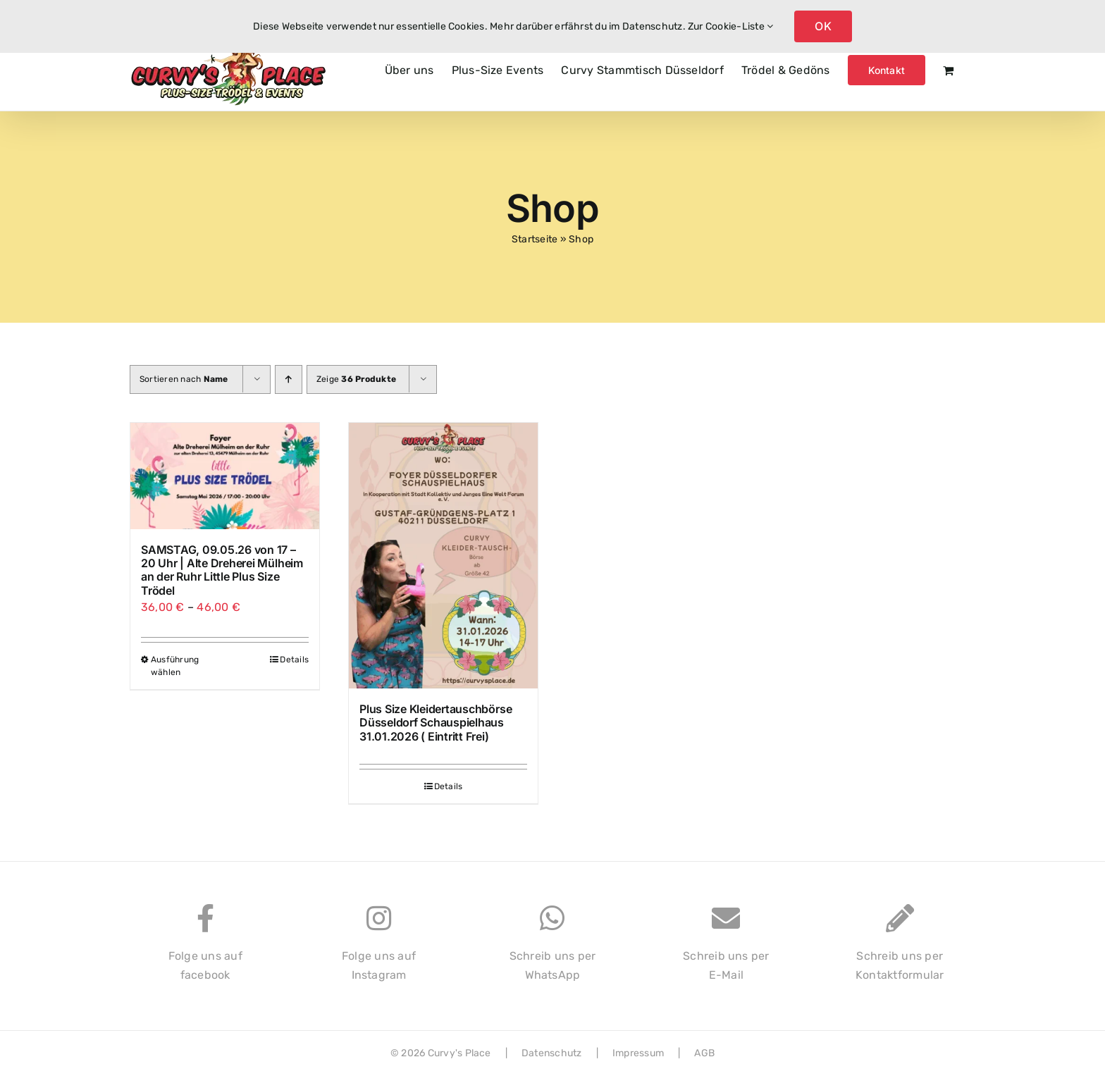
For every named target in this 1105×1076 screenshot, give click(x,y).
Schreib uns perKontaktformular (900, 950)
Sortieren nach (184, 379)
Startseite (534, 239)
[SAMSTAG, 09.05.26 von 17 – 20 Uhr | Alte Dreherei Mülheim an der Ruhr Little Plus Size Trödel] (224, 476)
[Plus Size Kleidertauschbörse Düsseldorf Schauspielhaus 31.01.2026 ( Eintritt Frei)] (443, 555)
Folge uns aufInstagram (379, 950)
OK (823, 26)
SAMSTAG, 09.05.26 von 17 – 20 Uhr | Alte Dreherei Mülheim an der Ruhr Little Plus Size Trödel (222, 570)
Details (294, 659)
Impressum (638, 1053)
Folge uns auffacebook (205, 950)
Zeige (356, 379)
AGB (704, 1053)
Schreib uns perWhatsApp (553, 950)
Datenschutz (551, 1053)
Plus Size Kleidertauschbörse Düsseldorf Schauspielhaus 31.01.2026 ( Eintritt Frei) (435, 722)
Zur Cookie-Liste (730, 26)
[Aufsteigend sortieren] (288, 379)
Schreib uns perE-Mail (726, 950)
